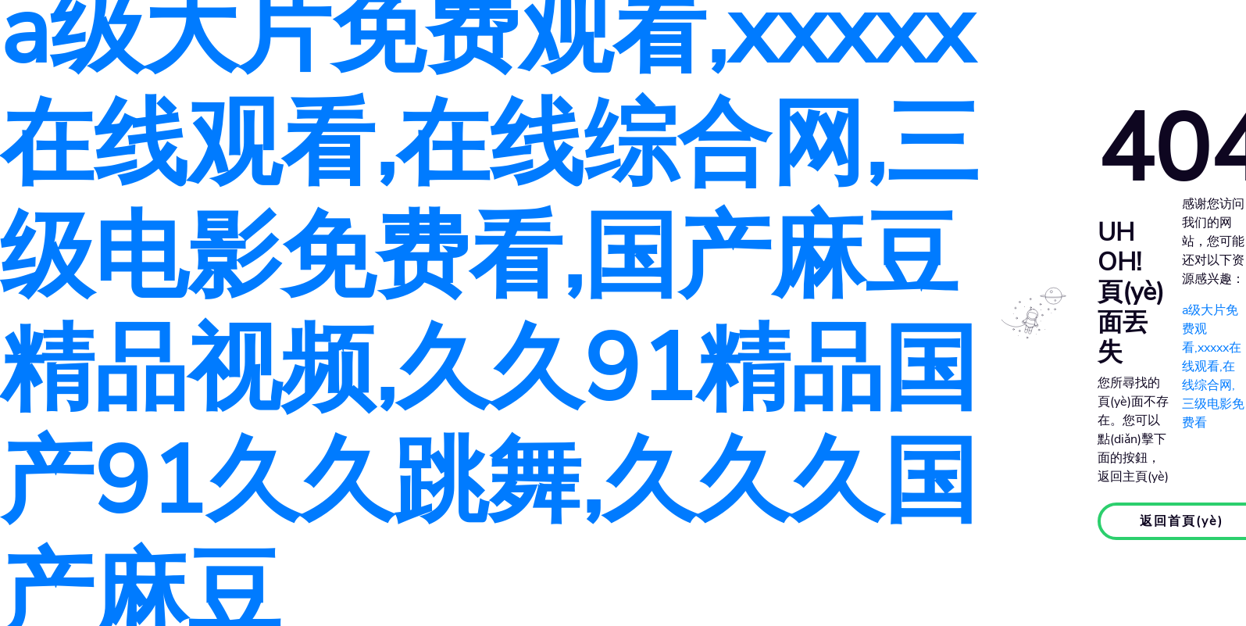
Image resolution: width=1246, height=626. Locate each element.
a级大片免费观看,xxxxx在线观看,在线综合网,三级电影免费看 (1213, 366)
